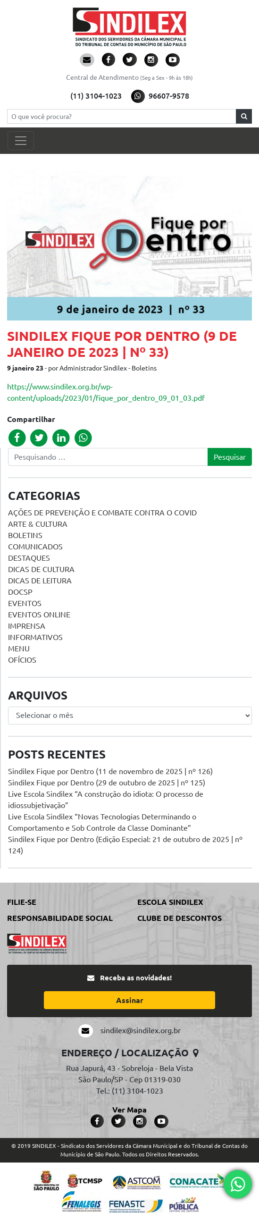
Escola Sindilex (170, 902)
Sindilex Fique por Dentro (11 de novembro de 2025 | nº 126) (110, 771)
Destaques (29, 558)
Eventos (25, 603)
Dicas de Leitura (40, 580)
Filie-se (21, 902)
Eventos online (39, 614)
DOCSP (20, 592)
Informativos (35, 637)
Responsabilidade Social (60, 918)
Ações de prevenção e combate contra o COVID (102, 512)
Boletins (25, 535)
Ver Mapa (129, 1109)
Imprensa (26, 626)
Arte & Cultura (37, 524)
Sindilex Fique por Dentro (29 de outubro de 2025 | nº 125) (106, 782)
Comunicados (35, 546)
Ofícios (22, 660)
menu (19, 648)
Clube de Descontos (179, 918)
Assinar (129, 1000)
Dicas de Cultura (41, 569)
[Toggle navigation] (21, 140)
